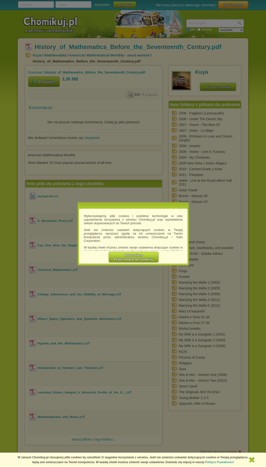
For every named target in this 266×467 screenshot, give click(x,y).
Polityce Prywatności (219, 462)
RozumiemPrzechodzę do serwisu (134, 257)
